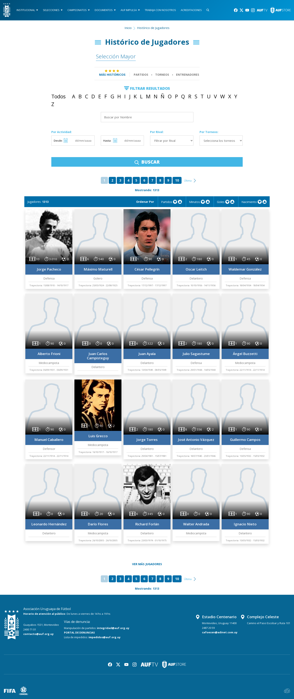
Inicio (128, 28)
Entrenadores (187, 75)
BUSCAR (147, 162)
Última (188, 180)
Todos (58, 96)
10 (177, 180)
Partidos (141, 75)
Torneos (162, 75)
